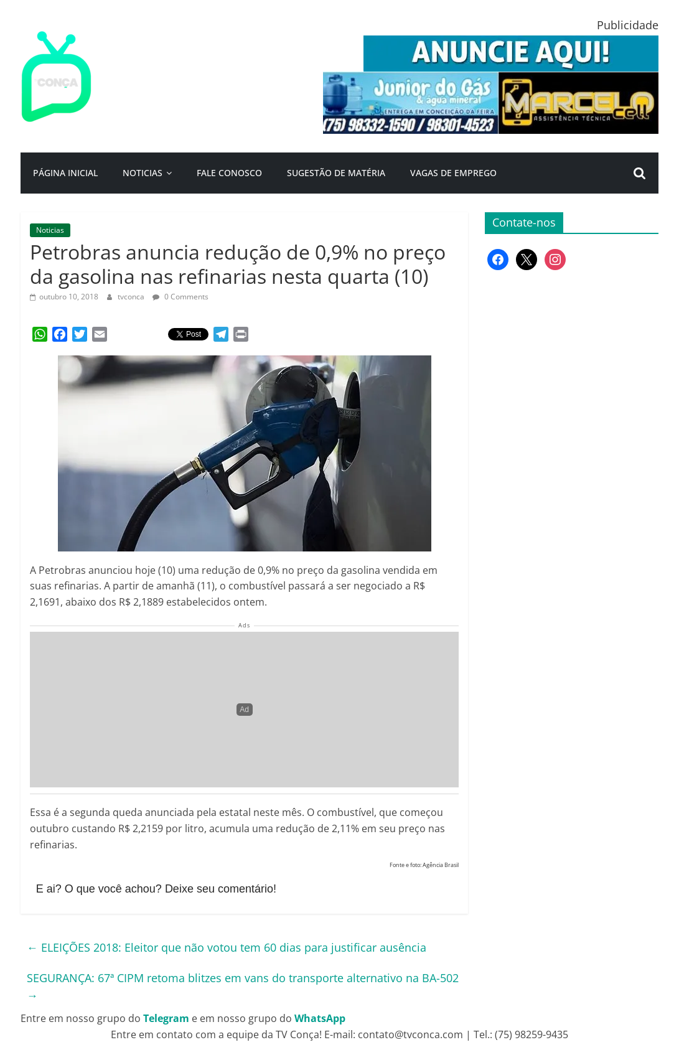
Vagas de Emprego (453, 173)
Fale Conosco (229, 173)
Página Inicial (65, 173)
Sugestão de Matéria (336, 173)
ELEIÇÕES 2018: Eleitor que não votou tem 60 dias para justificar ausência (226, 947)
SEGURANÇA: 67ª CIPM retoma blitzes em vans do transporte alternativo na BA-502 (243, 986)
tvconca (132, 296)
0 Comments (180, 296)
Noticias (142, 173)
